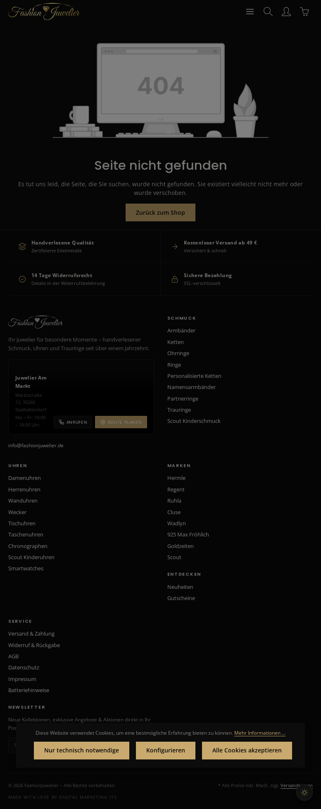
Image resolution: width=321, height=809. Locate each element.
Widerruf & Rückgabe (34, 645)
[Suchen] (268, 11)
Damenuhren (24, 478)
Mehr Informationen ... (259, 732)
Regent (176, 489)
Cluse (174, 512)
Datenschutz (23, 667)
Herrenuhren (24, 489)
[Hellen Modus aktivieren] (304, 792)
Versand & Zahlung (31, 633)
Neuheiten (180, 587)
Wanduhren (23, 500)
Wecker (17, 512)
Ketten (175, 342)
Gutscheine (181, 598)
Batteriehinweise (28, 690)
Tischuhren (22, 523)
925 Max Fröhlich (188, 534)
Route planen (121, 422)
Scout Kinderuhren (31, 557)
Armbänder (181, 330)
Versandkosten (297, 785)
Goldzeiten (180, 546)
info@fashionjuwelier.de (36, 445)
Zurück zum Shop (160, 212)
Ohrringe (178, 353)
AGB (13, 656)
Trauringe (179, 409)
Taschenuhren (25, 534)
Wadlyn (176, 523)
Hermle (176, 478)
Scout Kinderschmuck (194, 421)
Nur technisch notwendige (81, 750)
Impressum (22, 679)
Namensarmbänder (191, 387)
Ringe (174, 364)
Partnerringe (182, 398)
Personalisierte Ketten (194, 376)
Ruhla (174, 500)
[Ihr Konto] (286, 11)
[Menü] (250, 11)
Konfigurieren (165, 750)
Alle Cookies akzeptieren (247, 750)
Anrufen (73, 422)
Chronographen (28, 546)
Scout (174, 557)
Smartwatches (25, 568)
